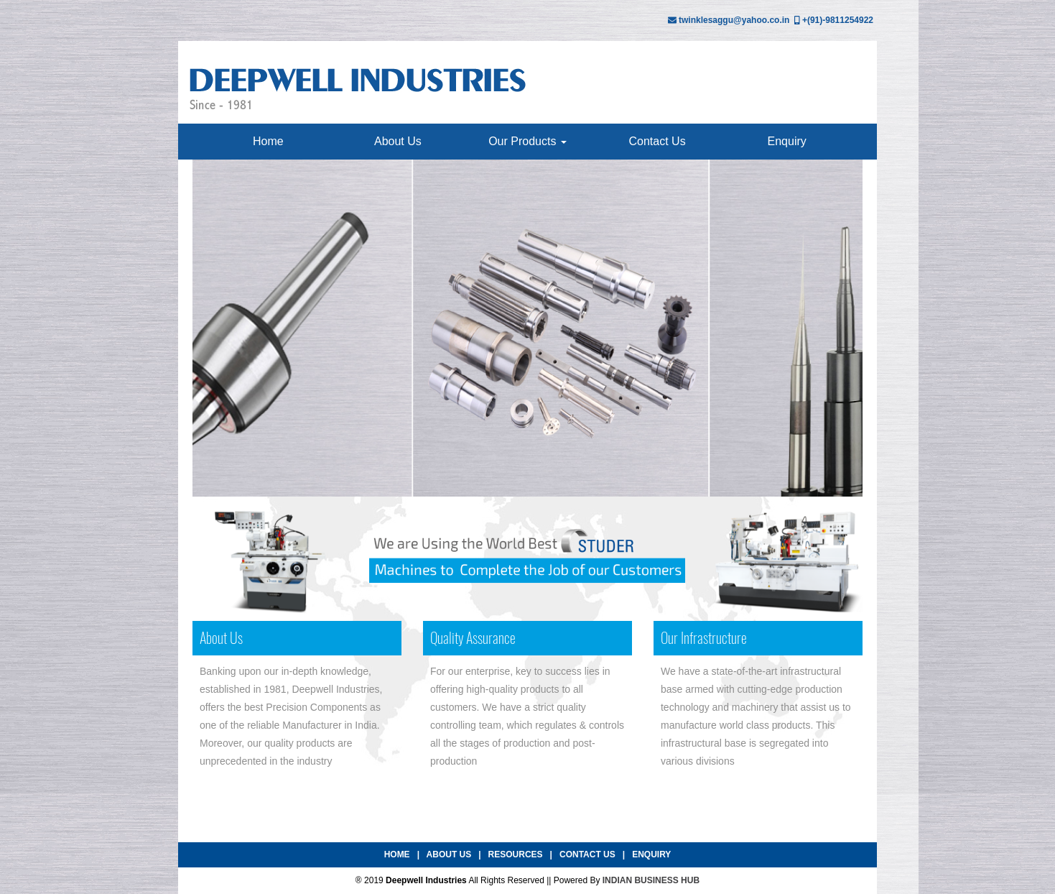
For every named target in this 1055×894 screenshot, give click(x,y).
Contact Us (657, 141)
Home (268, 141)
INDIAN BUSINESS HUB (651, 880)
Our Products (527, 141)
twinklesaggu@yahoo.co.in (734, 20)
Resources (515, 854)
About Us (398, 141)
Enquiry (787, 141)
